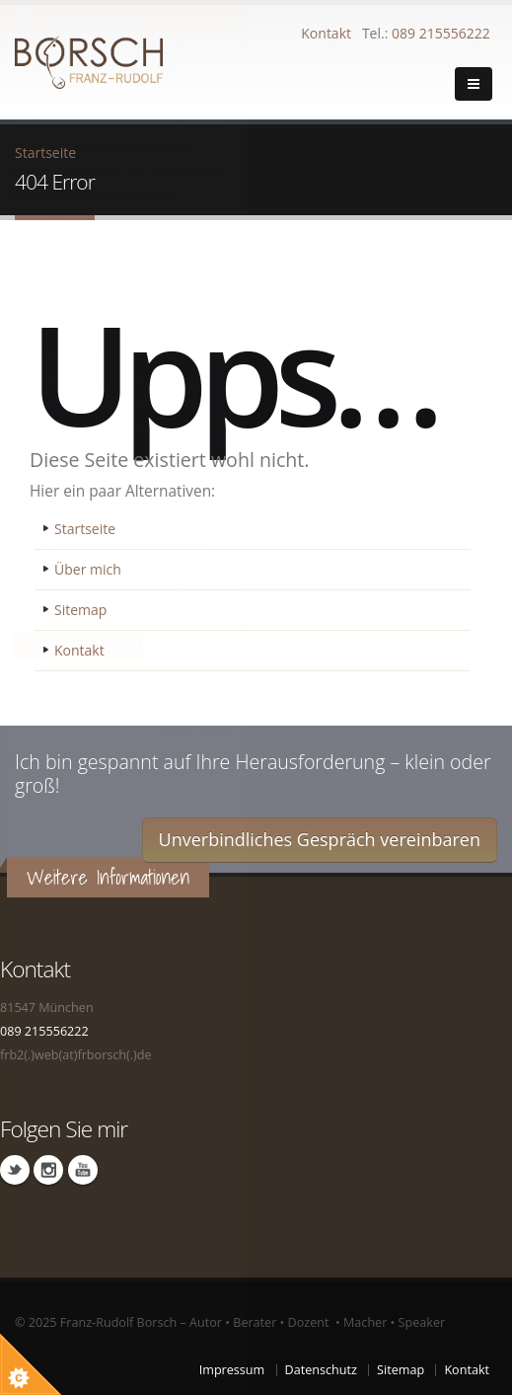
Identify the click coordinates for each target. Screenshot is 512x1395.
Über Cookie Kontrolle (20, 18)
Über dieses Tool (199, 727)
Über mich (87, 569)
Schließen (228, 18)
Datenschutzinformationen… (110, 243)
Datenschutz (321, 1369)
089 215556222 (441, 33)
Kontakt (326, 33)
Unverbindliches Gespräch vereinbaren (319, 839)
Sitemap (80, 609)
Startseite (84, 528)
